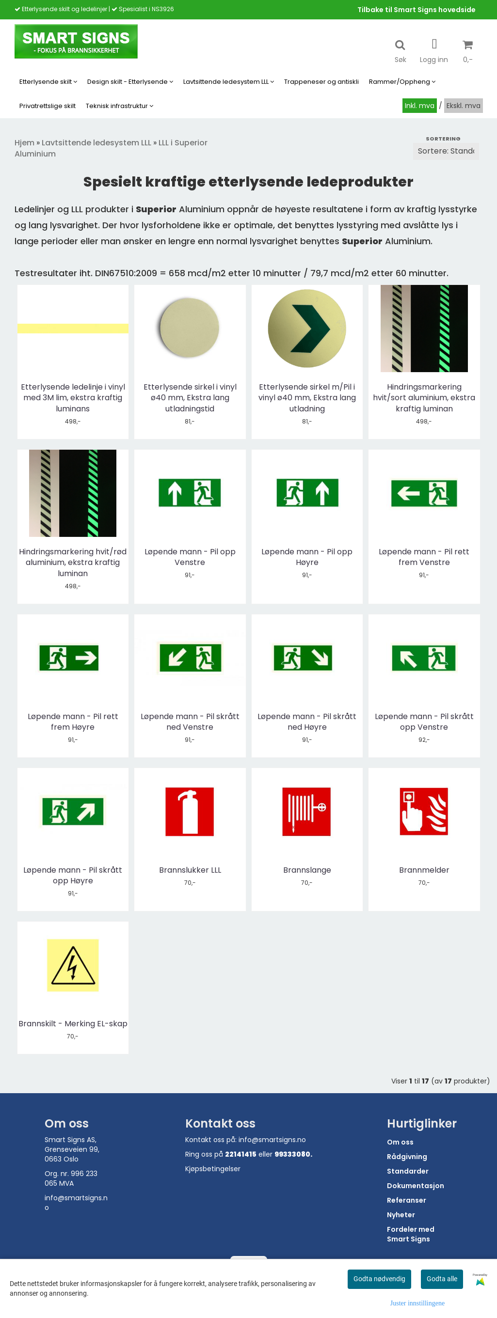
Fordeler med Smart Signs (410, 1234)
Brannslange (307, 870)
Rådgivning (407, 1156)
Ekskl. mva (464, 105)
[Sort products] (446, 151)
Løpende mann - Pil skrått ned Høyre (306, 722)
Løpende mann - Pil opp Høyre (307, 557)
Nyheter (401, 1215)
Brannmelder (424, 870)
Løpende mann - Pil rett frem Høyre (73, 722)
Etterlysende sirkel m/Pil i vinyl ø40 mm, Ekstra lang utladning (307, 398)
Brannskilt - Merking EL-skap (73, 1024)
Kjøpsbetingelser (212, 1169)
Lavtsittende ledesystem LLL (96, 142)
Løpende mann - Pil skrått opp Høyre (72, 875)
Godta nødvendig (379, 1279)
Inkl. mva (419, 105)
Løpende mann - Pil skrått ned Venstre (190, 722)
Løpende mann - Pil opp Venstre (190, 557)
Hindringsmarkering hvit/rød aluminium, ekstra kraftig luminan (73, 563)
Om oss (400, 1142)
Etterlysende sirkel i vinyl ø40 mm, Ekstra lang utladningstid (190, 398)
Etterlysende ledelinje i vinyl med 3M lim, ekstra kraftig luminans (73, 398)
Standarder (408, 1171)
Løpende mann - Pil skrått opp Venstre (424, 722)
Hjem (24, 142)
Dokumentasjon (415, 1186)
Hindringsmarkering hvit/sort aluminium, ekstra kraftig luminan (424, 398)
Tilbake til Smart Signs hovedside (416, 10)
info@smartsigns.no (272, 1140)
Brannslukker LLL (190, 870)
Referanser (406, 1200)
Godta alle (442, 1279)
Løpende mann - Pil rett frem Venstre (424, 557)
